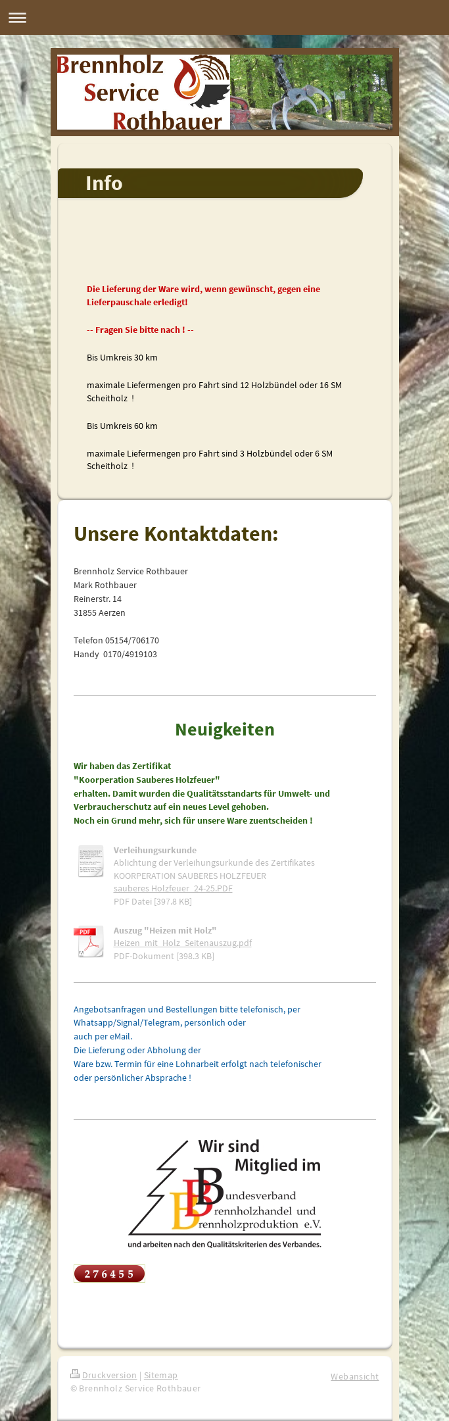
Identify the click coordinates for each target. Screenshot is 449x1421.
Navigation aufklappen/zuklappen (224, 17)
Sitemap (161, 1375)
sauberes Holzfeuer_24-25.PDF (173, 888)
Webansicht (355, 1376)
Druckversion (103, 1375)
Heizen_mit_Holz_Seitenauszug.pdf (183, 943)
